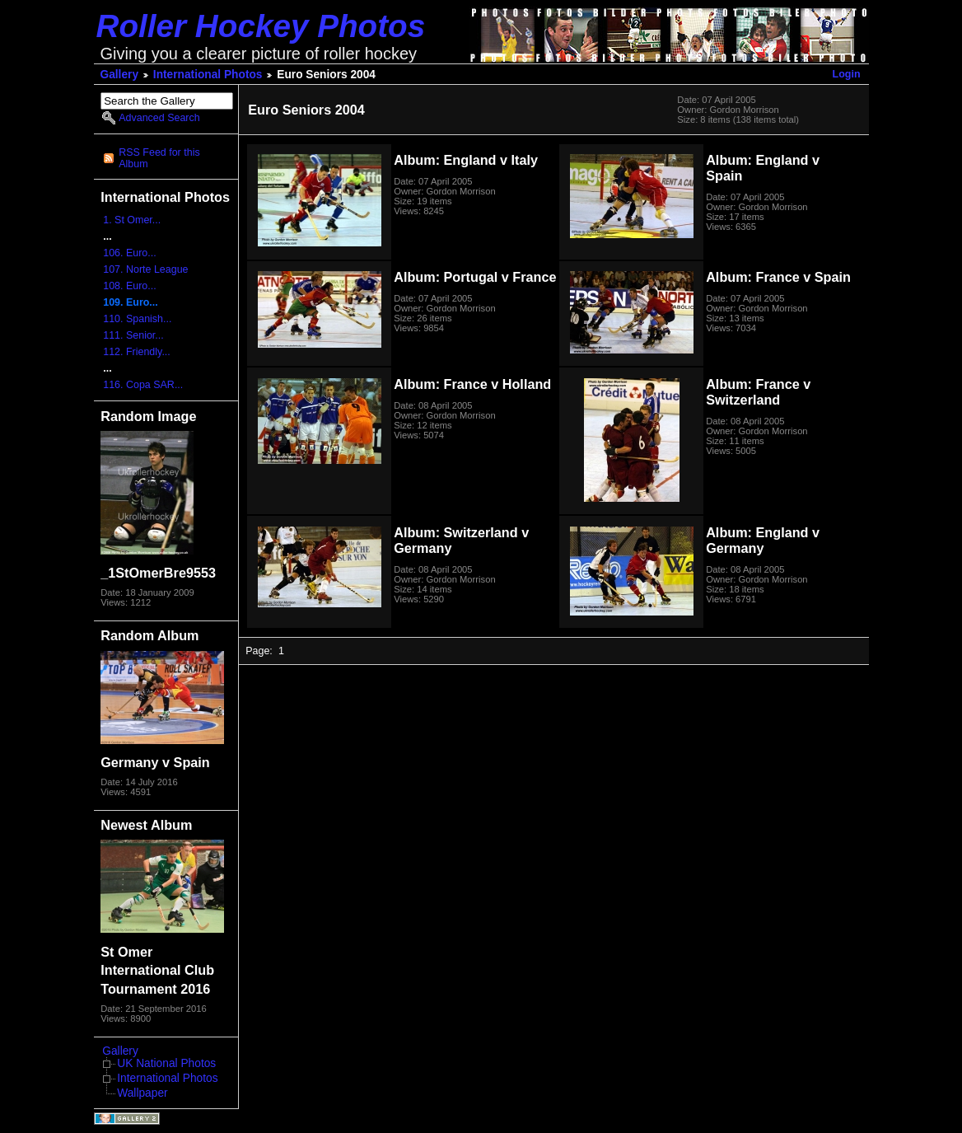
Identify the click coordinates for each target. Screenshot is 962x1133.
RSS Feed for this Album (159, 158)
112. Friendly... (136, 352)
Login (847, 74)
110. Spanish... (137, 319)
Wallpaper (142, 1093)
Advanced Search (159, 118)
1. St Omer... (132, 220)
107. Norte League (145, 269)
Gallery (119, 74)
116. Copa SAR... (143, 385)
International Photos (208, 74)
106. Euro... (129, 253)
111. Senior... (133, 335)
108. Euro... (129, 286)
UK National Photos (166, 1063)
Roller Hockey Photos (261, 26)
